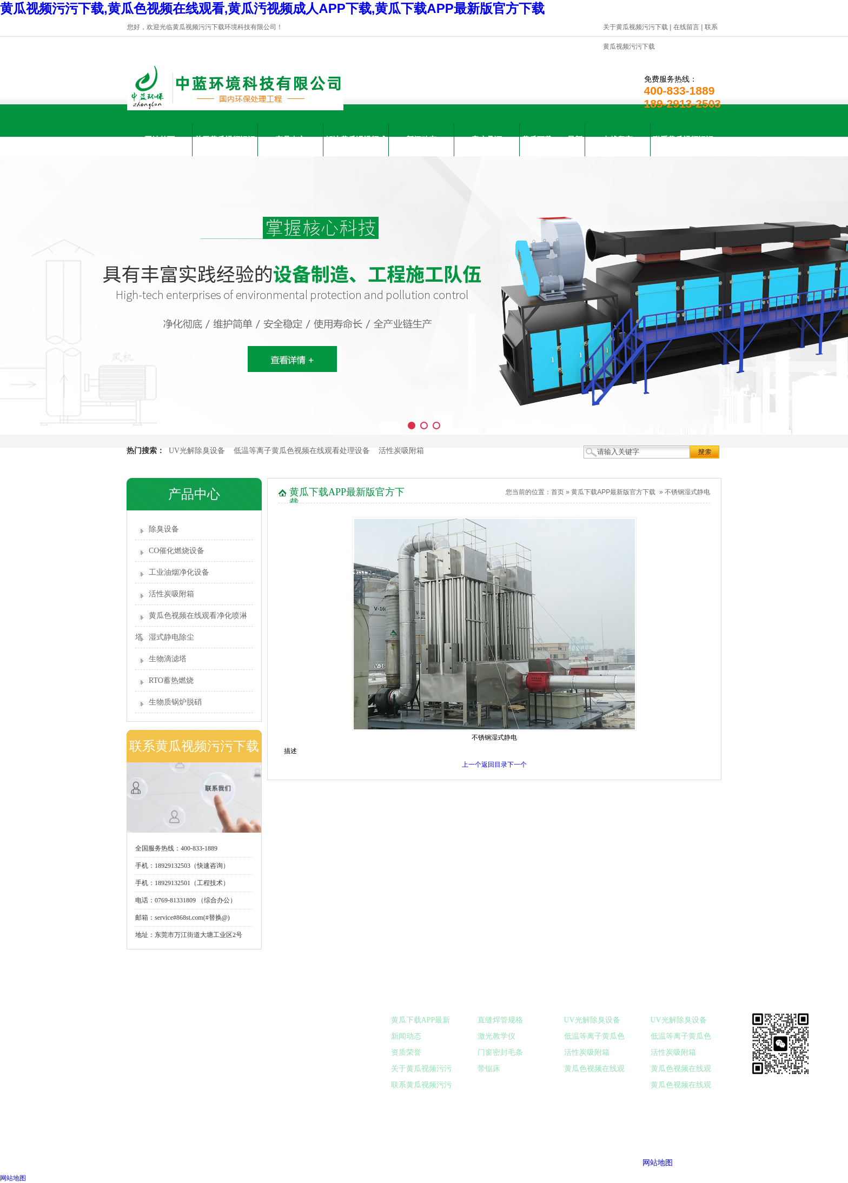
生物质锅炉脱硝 (175, 702)
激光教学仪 (496, 1036)
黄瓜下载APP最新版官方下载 (552, 146)
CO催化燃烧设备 (176, 551)
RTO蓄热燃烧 (171, 680)
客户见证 (487, 140)
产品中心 (290, 140)
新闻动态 (421, 140)
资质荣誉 (406, 1052)
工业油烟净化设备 (179, 572)
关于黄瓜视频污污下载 (635, 27)
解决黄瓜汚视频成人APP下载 (356, 146)
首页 (557, 492)
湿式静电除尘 (171, 637)
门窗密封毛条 (500, 1052)
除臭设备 (164, 529)
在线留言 (686, 27)
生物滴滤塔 (168, 659)
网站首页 (159, 140)
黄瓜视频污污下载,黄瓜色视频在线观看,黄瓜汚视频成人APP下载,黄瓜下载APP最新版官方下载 (272, 8)
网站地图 (657, 1163)
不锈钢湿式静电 (687, 492)
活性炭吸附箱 (401, 451)
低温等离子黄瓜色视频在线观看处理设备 (302, 451)
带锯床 (489, 1069)
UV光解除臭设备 (197, 451)
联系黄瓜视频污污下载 (683, 146)
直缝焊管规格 (500, 1020)
